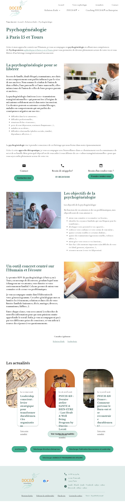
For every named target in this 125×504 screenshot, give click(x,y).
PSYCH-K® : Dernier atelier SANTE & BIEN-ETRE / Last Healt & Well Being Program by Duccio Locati (66, 416)
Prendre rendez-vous (101, 179)
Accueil (61, 6)
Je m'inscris (19, 452)
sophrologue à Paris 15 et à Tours (38, 53)
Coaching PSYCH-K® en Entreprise (102, 11)
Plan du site (61, 499)
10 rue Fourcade (74, 482)
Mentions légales (27, 499)
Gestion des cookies (75, 499)
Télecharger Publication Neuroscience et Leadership (89, 452)
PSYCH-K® (72, 11)
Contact (115, 6)
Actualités (99, 6)
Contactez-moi (24, 181)
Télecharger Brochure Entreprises (46, 452)
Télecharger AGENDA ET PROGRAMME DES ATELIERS (62, 461)
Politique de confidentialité (45, 499)
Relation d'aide (51, 11)
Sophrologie (72, 344)
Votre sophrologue (79, 6)
